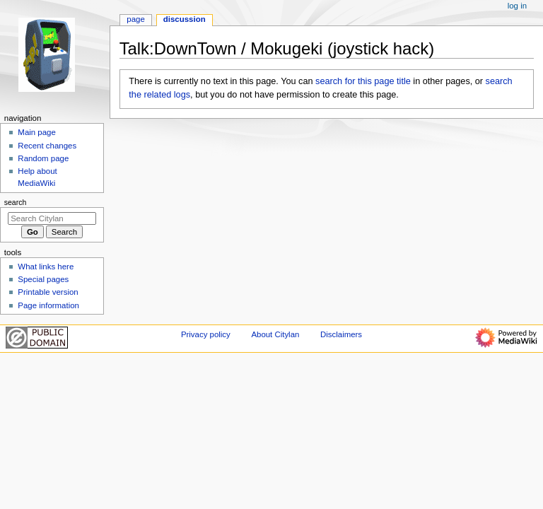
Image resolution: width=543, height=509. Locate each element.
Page (135, 19)
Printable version (48, 292)
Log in (517, 5)
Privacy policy (205, 334)
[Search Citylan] (52, 218)
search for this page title (363, 81)
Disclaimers (341, 334)
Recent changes (47, 145)
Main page (37, 132)
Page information (48, 305)
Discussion (184, 19)
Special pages (43, 279)
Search (15, 202)
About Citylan (275, 334)
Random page (43, 158)
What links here (46, 266)
